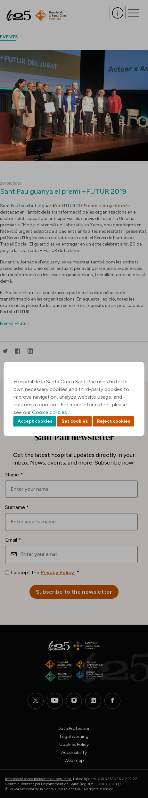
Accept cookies (35, 421)
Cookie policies (49, 412)
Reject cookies (113, 421)
